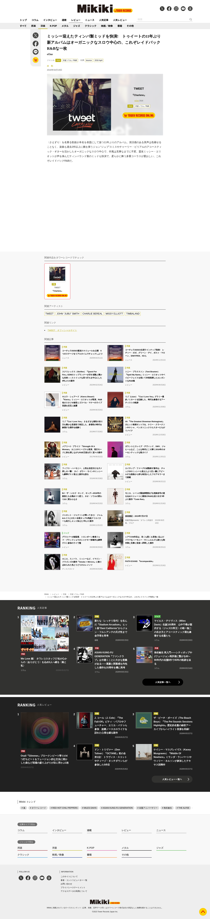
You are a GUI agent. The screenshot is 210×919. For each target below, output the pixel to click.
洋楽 (43, 25)
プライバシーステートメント (73, 887)
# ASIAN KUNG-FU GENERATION (117, 808)
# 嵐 (23, 808)
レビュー (75, 20)
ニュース (89, 20)
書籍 (119, 25)
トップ (23, 20)
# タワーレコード (38, 808)
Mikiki (46, 594)
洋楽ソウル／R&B (70, 60)
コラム (35, 20)
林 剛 (50, 66)
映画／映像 (107, 25)
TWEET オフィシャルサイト (62, 330)
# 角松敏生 (167, 808)
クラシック (90, 25)
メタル (65, 25)
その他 (130, 25)
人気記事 (103, 20)
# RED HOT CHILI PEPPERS (64, 808)
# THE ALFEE (183, 808)
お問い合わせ (66, 884)
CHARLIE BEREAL (93, 313)
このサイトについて (69, 876)
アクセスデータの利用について (74, 891)
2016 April (98, 60)
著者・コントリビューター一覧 (74, 880)
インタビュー (50, 20)
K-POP (53, 25)
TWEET (49, 313)
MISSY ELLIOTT (114, 313)
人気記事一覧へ (162, 682)
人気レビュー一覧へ (172, 779)
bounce (89, 60)
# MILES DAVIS (89, 808)
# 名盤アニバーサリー (147, 808)
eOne (136, 101)
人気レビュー (120, 20)
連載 (64, 20)
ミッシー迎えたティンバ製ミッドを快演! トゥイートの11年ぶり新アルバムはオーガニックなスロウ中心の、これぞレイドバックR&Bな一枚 (102, 597)
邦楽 (33, 25)
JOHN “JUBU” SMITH (68, 313)
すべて (23, 25)
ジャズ (76, 25)
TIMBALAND (133, 313)
